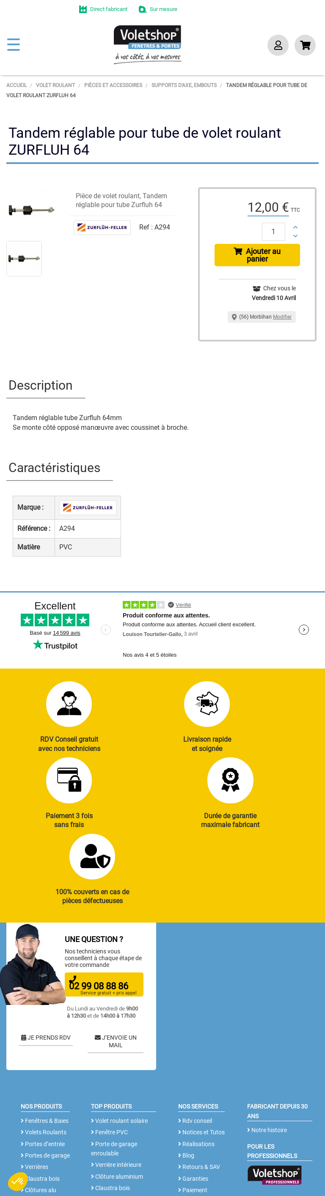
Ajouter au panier (257, 255)
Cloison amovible (115, 1132)
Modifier (282, 317)
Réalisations (196, 1076)
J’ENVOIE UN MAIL (116, 974)
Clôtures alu (38, 1123)
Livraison (192, 1134)
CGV (141, 1172)
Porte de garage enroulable (114, 1081)
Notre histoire (267, 1062)
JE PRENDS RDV (46, 970)
